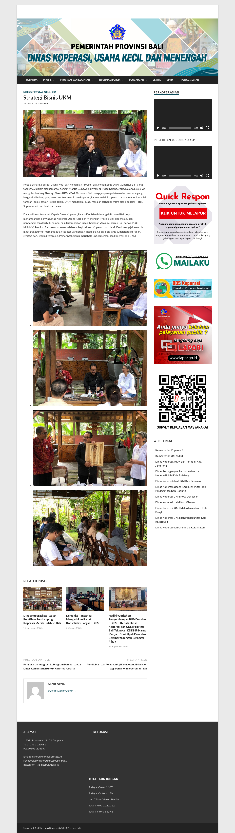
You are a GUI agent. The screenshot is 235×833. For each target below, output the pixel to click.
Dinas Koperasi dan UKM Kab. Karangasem (180, 527)
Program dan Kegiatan (75, 79)
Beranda (31, 79)
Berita (157, 79)
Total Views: (96, 805)
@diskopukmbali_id (48, 764)
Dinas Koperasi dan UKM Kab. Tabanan (178, 481)
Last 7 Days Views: (100, 799)
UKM (54, 92)
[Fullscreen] (207, 128)
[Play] (158, 128)
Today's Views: (97, 787)
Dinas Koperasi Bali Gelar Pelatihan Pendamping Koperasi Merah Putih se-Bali (42, 619)
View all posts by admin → (62, 690)
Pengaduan (136, 79)
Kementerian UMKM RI (169, 455)
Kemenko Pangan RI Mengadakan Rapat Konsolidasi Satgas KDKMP (83, 619)
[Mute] (202, 128)
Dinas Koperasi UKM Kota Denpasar (176, 496)
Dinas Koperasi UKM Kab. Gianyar (175, 502)
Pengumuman (190, 79)
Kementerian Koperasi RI (169, 450)
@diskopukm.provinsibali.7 (51, 760)
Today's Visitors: (98, 793)
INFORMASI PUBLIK (110, 79)
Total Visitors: (97, 811)
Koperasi (27, 92)
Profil (47, 79)
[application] (183, 115)
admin (45, 103)
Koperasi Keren (42, 92)
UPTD (169, 79)
